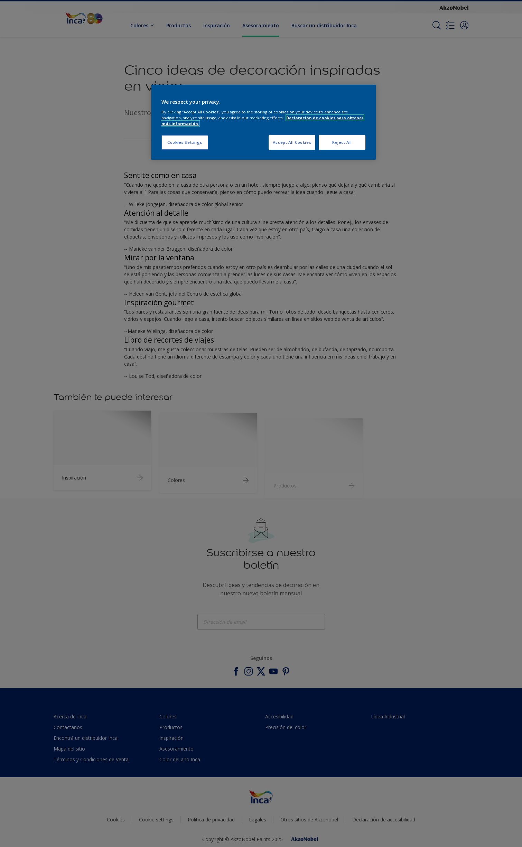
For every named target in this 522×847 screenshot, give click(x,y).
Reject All (342, 142)
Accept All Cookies (292, 142)
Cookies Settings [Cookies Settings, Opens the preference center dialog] (184, 142)
